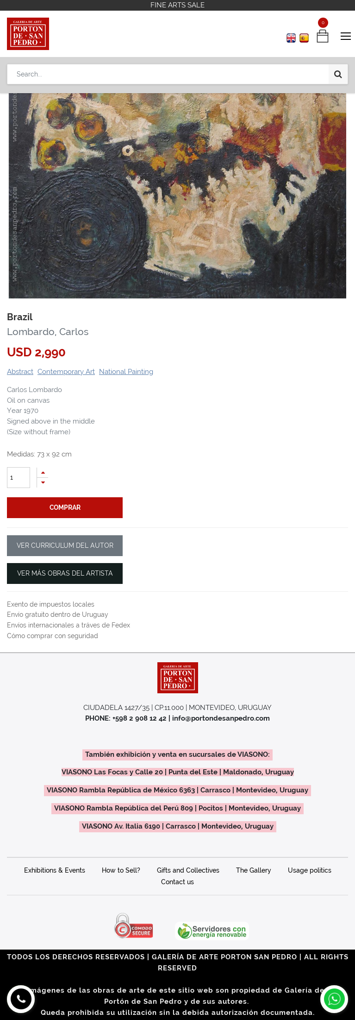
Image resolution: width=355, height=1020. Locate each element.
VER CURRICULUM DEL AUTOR (65, 545)
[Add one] (42, 472)
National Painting (126, 371)
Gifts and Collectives (188, 870)
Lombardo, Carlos (47, 331)
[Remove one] (42, 483)
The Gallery (253, 870)
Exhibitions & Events (54, 870)
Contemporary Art (66, 371)
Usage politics (309, 870)
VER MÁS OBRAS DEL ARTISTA (65, 573)
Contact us (177, 882)
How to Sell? (121, 870)
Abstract (20, 371)
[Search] (338, 74)
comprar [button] (65, 507)
